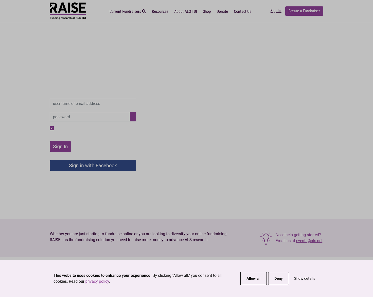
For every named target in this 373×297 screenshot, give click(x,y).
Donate (222, 11)
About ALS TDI (185, 11)
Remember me (68, 128)
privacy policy (97, 281)
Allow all (254, 278)
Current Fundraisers (127, 11)
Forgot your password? (116, 128)
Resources (160, 11)
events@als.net (309, 240)
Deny (278, 278)
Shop (207, 11)
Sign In (275, 10)
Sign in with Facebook (93, 165)
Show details (304, 278)
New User (128, 134)
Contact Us (242, 11)
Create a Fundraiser (304, 11)
